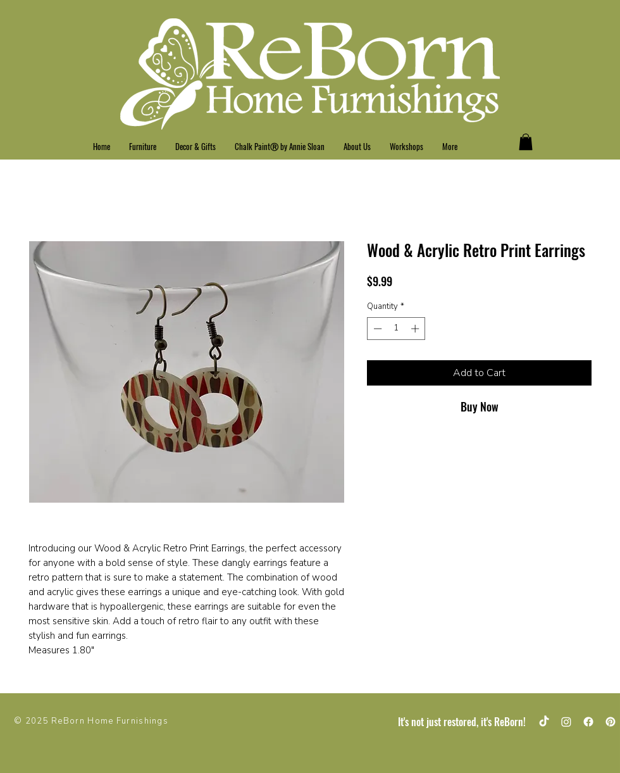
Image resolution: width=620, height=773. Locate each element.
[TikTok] (544, 721)
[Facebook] (588, 721)
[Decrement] (376, 328)
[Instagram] (566, 721)
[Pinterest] (610, 721)
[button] (526, 142)
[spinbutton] (396, 328)
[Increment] (416, 328)
